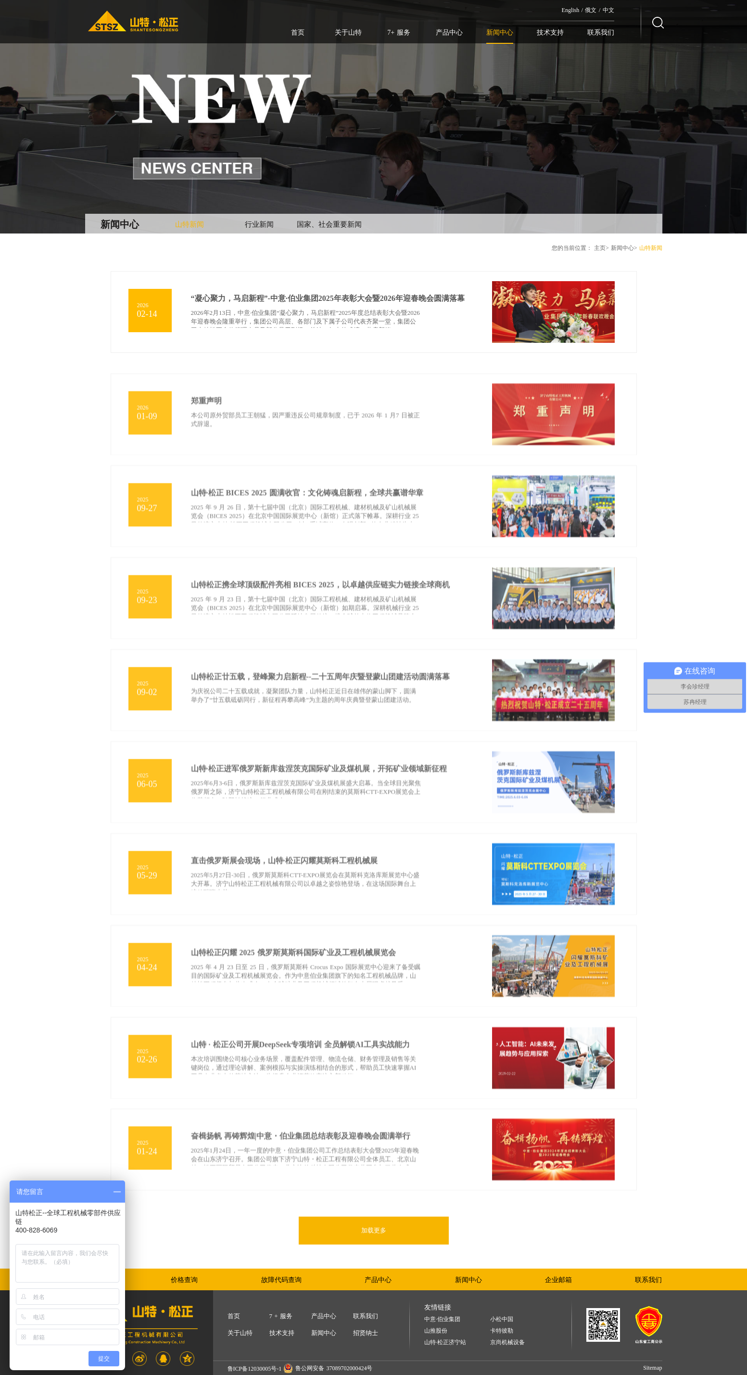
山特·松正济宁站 (445, 1342)
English (571, 10)
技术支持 (550, 32)
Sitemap (652, 1367)
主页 (600, 248)
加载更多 (373, 1230)
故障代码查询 (281, 1280)
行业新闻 (259, 224)
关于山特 (348, 32)
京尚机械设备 (507, 1342)
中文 (608, 10)
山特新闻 (189, 224)
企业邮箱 (558, 1280)
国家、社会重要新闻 (329, 224)
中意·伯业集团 (442, 1319)
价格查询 (184, 1280)
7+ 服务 (398, 32)
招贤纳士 (365, 1332)
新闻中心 (499, 32)
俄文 (590, 10)
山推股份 (435, 1331)
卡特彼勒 (501, 1331)
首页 (297, 32)
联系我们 (600, 32)
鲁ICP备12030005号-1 (255, 1368)
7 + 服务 (280, 1316)
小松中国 (501, 1319)
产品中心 (449, 32)
